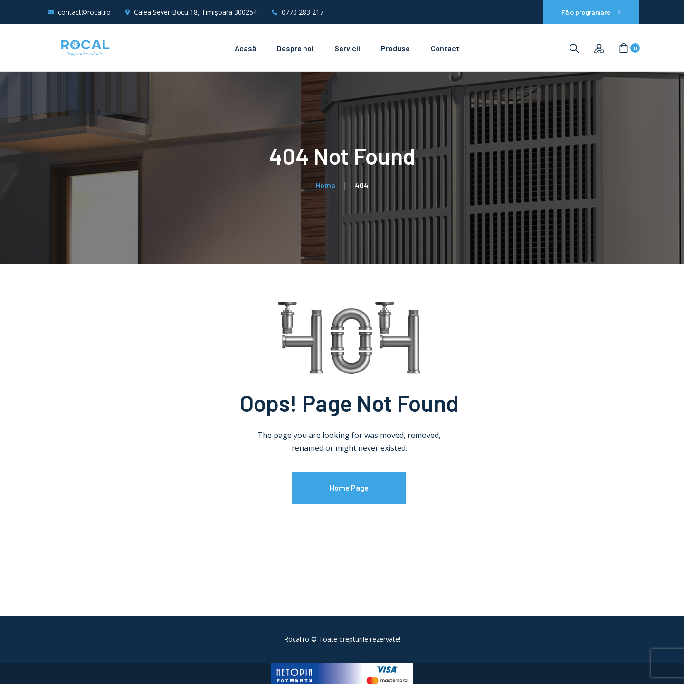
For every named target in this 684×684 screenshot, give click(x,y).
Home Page (349, 487)
